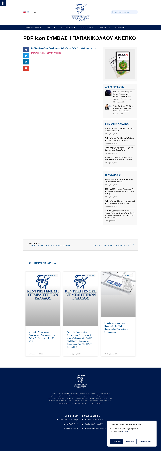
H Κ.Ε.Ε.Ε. (51, 27)
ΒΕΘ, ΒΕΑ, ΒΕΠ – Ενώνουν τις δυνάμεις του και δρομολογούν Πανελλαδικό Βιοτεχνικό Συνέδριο (119, 191)
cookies (125, 432)
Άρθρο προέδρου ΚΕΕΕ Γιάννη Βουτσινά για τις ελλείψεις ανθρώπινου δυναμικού (123, 108)
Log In (34, 12)
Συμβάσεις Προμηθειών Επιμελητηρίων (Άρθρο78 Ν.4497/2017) (54, 48)
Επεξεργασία (116, 442)
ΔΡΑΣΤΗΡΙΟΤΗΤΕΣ (68, 27)
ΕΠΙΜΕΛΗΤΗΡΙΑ (87, 27)
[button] (3, 3)
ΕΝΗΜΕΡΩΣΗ (104, 27)
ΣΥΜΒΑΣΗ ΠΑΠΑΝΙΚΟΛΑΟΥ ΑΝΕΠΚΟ (46, 53)
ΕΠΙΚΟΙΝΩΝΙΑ (119, 27)
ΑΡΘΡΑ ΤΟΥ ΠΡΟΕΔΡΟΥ (33, 27)
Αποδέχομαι (147, 442)
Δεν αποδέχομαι (132, 442)
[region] (132, 434)
